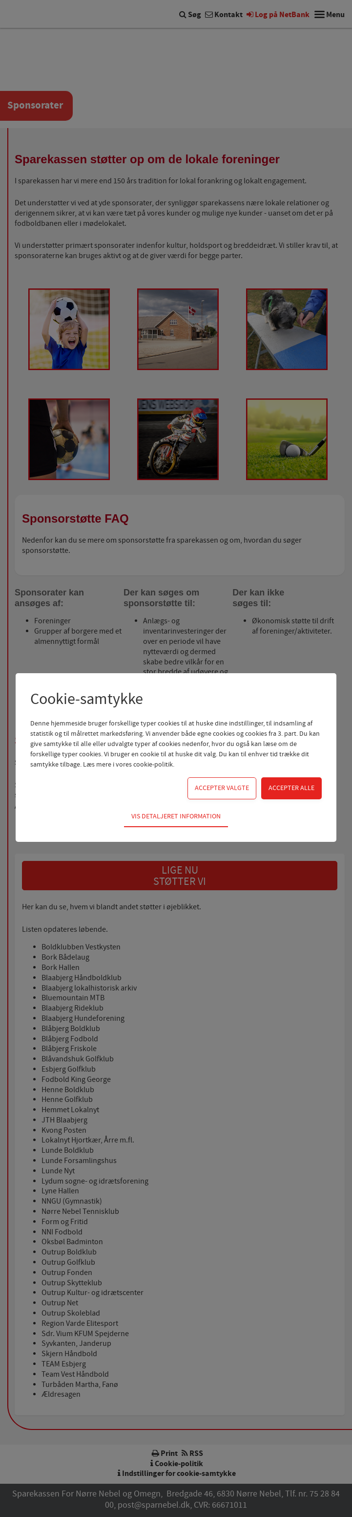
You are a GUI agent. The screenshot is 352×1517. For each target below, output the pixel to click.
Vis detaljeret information (176, 816)
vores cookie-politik (144, 764)
